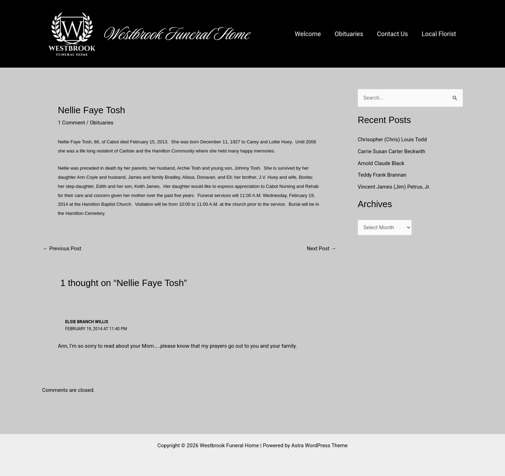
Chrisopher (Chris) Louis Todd (392, 139)
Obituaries (351, 34)
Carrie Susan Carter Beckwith (392, 151)
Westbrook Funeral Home (177, 34)
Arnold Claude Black (382, 163)
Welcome (311, 34)
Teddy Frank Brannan (383, 175)
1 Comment (71, 123)
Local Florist (439, 34)
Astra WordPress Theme (319, 445)
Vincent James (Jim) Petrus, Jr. (394, 187)
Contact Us (393, 34)
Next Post (321, 248)
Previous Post (62, 248)
